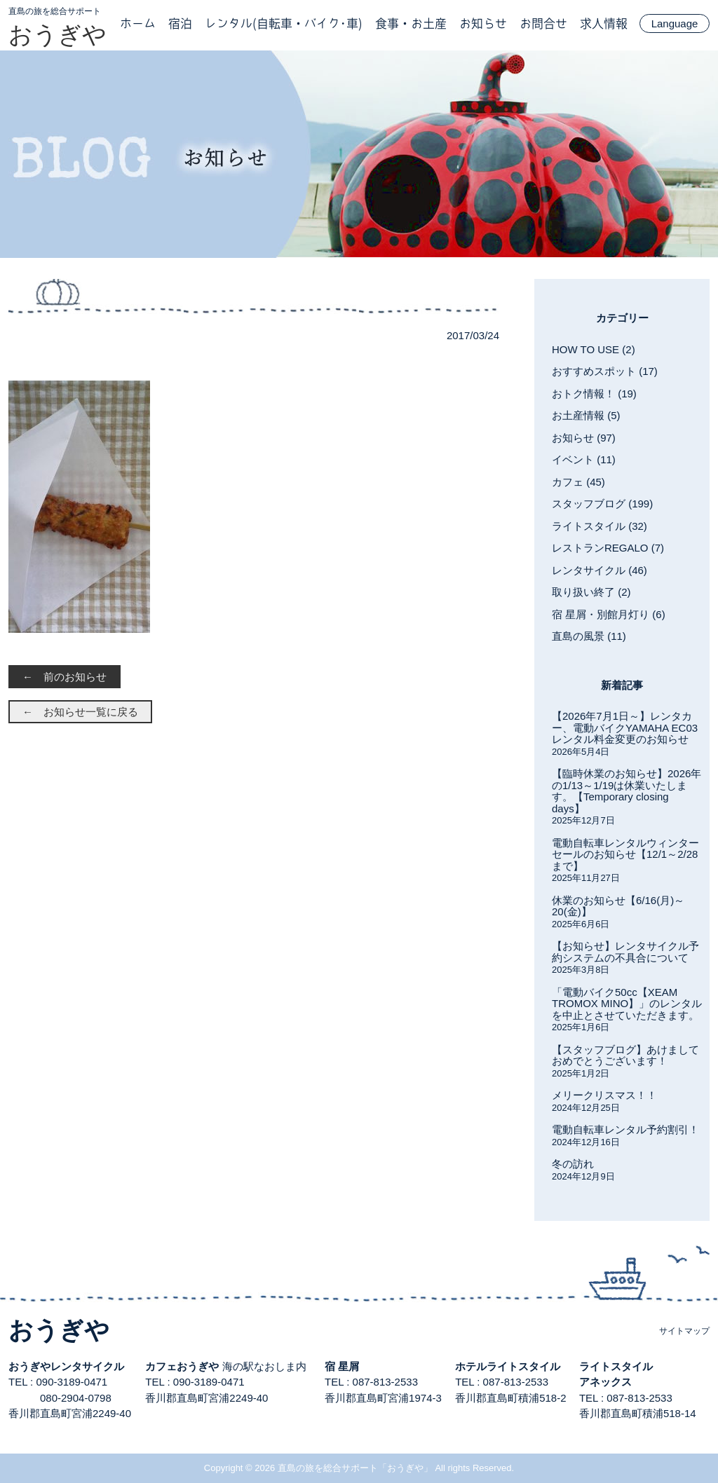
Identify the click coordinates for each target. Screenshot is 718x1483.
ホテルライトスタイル (507, 1366)
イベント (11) (584, 459)
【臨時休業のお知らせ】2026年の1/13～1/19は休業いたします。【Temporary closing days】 (626, 790)
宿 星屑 (342, 1366)
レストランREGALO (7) (608, 548)
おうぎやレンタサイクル (66, 1366)
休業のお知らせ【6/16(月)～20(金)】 (618, 906)
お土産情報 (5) (586, 415)
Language (674, 23)
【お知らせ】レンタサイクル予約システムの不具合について (625, 952)
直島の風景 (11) (589, 636)
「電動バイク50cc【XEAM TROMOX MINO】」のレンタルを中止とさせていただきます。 (627, 1003)
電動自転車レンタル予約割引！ (625, 1129)
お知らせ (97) (584, 438)
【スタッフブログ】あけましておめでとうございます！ (625, 1055)
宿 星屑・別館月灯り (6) (608, 614)
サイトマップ (684, 1331)
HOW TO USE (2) (593, 349)
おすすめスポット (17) (605, 371)
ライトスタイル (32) (599, 526)
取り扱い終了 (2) (591, 592)
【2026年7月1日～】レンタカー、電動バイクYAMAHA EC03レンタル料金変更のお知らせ (625, 727)
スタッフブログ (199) (602, 504)
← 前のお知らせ (64, 677)
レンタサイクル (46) (599, 570)
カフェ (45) (578, 482)
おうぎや (57, 34)
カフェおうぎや (182, 1366)
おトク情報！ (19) (594, 393)
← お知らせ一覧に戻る (80, 712)
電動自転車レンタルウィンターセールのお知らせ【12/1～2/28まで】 (625, 854)
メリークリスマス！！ (604, 1095)
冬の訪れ (573, 1164)
